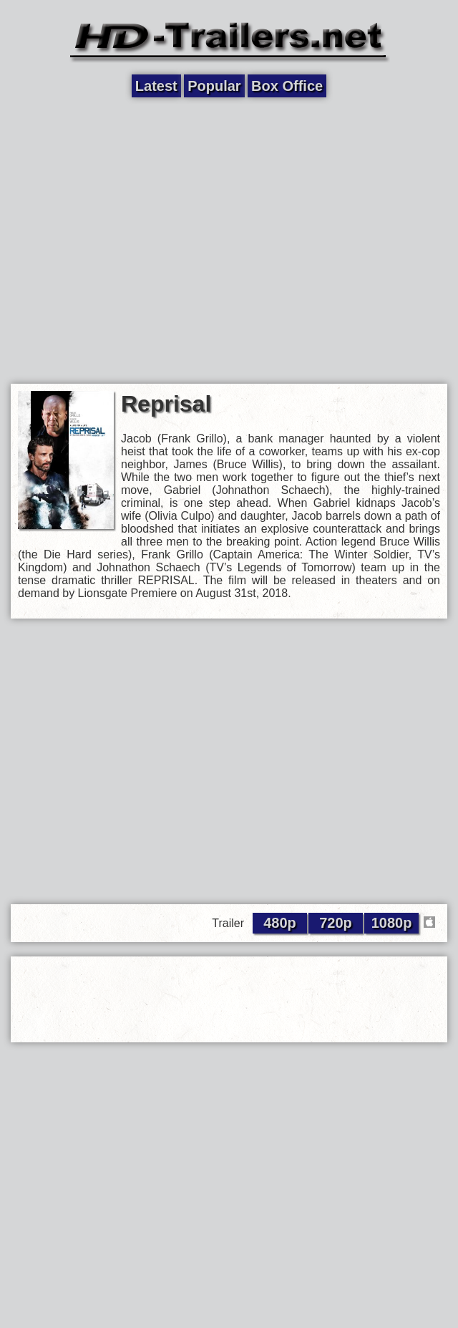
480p (279, 923)
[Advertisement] (134, 239)
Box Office (287, 86)
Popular (213, 86)
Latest (156, 86)
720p (335, 923)
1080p (391, 923)
